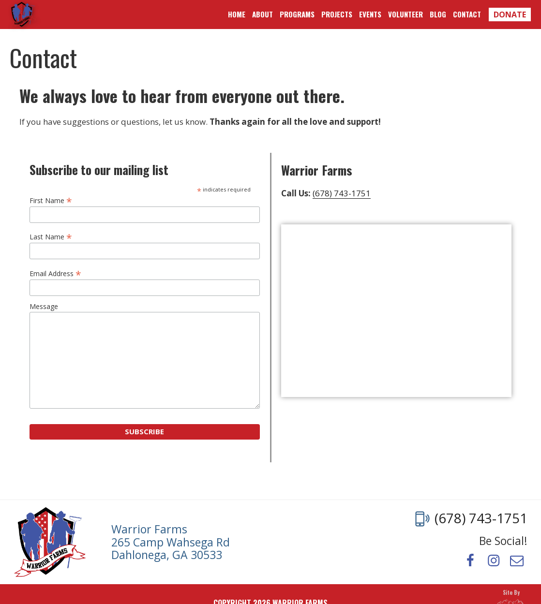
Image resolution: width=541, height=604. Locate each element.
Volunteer (405, 14)
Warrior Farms (23, 14)
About (262, 14)
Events (370, 14)
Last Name (51, 236)
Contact (467, 14)
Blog (438, 14)
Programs (297, 14)
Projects (336, 14)
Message (44, 306)
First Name (51, 200)
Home (236, 14)
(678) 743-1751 (342, 193)
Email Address (55, 273)
